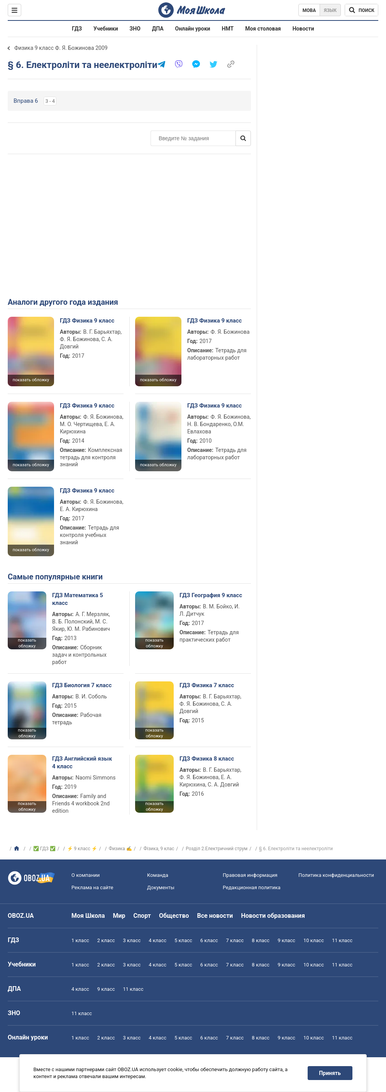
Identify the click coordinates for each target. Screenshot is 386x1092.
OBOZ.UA (21, 915)
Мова (309, 10)
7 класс (235, 940)
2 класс (106, 940)
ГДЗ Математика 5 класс (77, 599)
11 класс (342, 940)
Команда (157, 875)
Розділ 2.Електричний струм (216, 848)
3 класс (132, 940)
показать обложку (31, 379)
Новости (303, 28)
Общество (174, 915)
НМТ (228, 28)
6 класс (209, 940)
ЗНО (135, 28)
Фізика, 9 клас (159, 848)
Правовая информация (250, 875)
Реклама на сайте (92, 887)
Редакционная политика (252, 887)
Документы (160, 887)
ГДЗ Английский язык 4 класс (82, 762)
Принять (330, 1073)
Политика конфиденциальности (336, 875)
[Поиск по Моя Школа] (361, 10)
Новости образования (273, 915)
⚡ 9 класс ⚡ (82, 848)
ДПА (158, 28)
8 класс (260, 940)
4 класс (157, 940)
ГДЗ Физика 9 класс (87, 320)
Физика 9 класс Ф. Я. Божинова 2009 (61, 48)
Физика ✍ (120, 848)
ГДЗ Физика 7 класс (206, 685)
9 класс (286, 940)
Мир (119, 915)
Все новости (215, 915)
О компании (85, 875)
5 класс (183, 940)
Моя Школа (88, 915)
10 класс (313, 940)
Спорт (142, 915)
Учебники (105, 28)
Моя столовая (263, 28)
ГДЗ (77, 28)
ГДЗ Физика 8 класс (206, 758)
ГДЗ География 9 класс (210, 595)
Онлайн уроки (192, 28)
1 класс (80, 940)
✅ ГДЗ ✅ (44, 848)
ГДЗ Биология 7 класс (82, 685)
